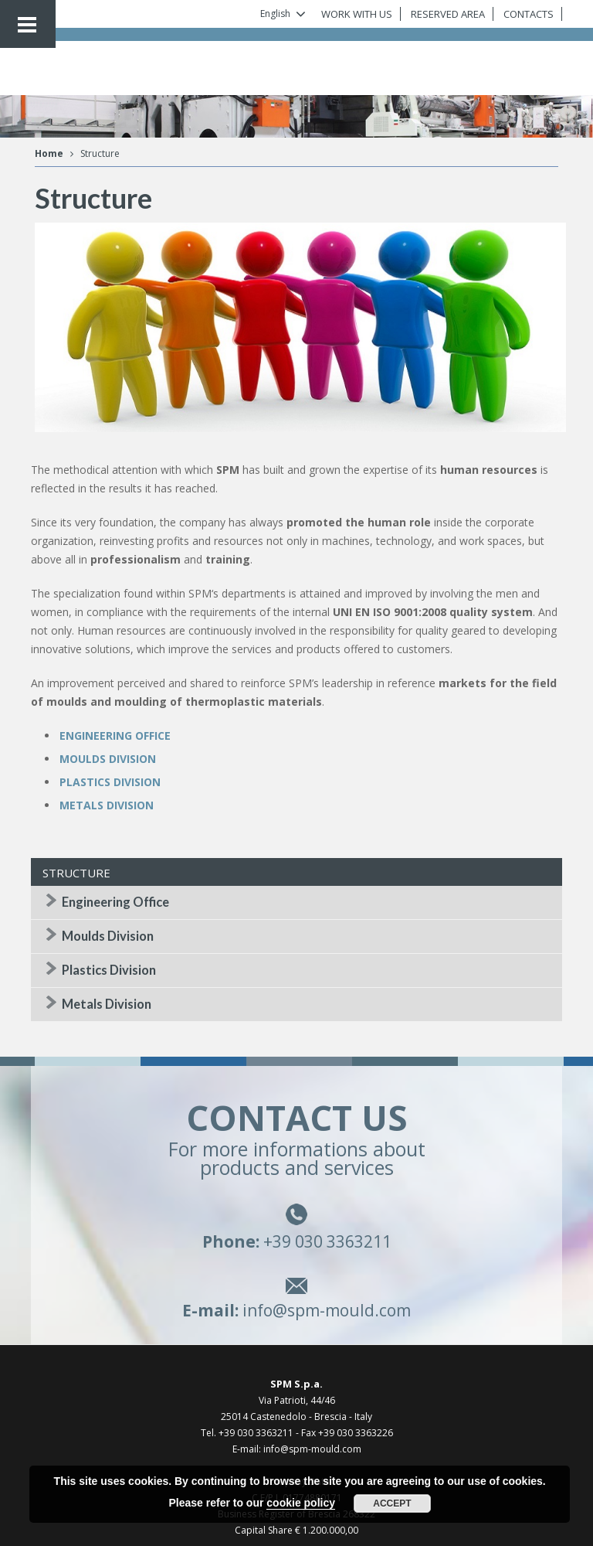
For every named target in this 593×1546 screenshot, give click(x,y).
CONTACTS (528, 14)
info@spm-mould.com (326, 1310)
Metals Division (106, 1004)
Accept (392, 1503)
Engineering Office (115, 902)
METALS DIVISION (106, 805)
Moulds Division (108, 936)
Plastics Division (109, 970)
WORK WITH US (356, 14)
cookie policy (300, 1503)
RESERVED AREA (448, 14)
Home (49, 153)
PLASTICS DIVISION (110, 782)
